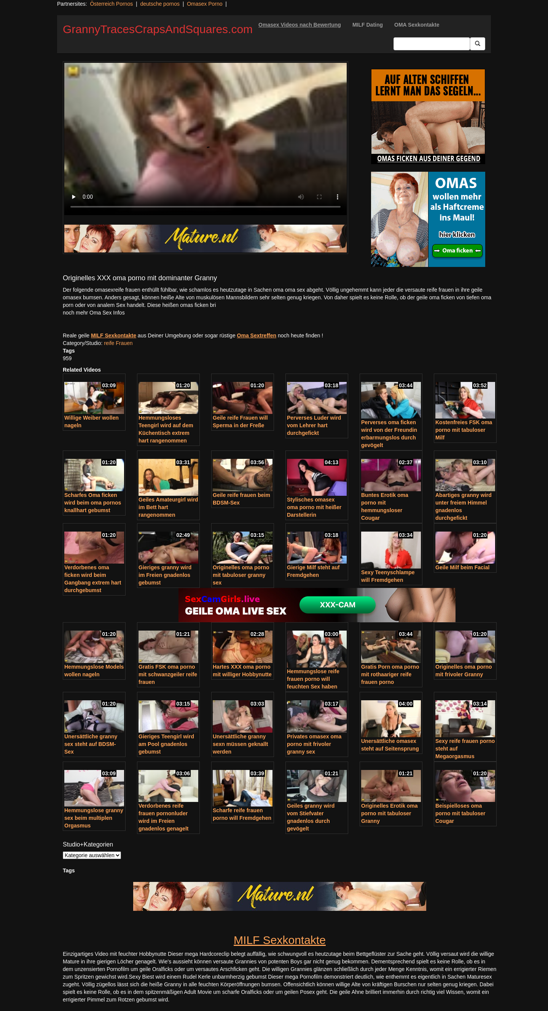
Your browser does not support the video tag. (205, 139)
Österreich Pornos (111, 4)
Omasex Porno (204, 4)
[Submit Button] (477, 43)
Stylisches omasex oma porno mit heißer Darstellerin (314, 507)
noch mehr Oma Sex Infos (94, 313)
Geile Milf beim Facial (462, 567)
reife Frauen (118, 343)
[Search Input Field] (431, 43)
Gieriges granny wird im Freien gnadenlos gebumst (165, 575)
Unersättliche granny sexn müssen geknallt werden (240, 744)
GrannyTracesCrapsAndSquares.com (158, 29)
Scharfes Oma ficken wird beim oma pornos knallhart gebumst (92, 502)
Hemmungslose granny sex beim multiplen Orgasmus (93, 818)
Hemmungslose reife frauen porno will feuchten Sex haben (313, 679)
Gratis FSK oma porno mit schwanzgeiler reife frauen (168, 674)
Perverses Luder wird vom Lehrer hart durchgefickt (314, 425)
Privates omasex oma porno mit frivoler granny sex (314, 744)
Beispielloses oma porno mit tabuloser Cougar (460, 813)
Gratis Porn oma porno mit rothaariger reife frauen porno (390, 674)
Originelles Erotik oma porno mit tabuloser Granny (389, 813)
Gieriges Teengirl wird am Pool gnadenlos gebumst (166, 744)
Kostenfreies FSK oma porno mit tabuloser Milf (463, 430)
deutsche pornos (160, 4)
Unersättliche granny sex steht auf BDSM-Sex (90, 744)
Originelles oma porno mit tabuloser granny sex (241, 575)
